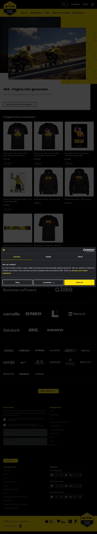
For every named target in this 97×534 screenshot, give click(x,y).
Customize (48, 282)
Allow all (79, 282)
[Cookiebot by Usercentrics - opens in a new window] (84, 250)
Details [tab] (48, 257)
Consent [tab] (16, 257)
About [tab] (80, 257)
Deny (18, 282)
